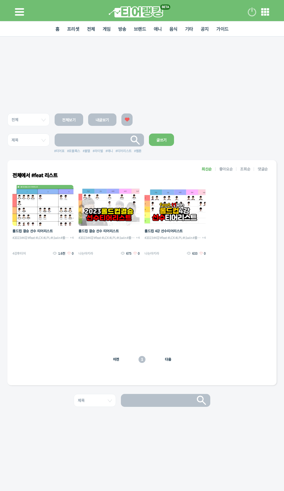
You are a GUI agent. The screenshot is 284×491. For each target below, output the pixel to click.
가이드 (222, 29)
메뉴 (265, 12)
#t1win (55, 237)
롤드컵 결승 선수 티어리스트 (32, 230)
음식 (173, 29)
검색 (135, 140)
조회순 (245, 169)
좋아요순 (226, 169)
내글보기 (102, 119)
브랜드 (140, 29)
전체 (91, 29)
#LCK (39, 237)
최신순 (207, 169)
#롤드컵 (66, 237)
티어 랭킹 (136, 11)
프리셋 (73, 29)
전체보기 (69, 119)
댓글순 (263, 169)
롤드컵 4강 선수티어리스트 (163, 230)
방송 (122, 29)
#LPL (46, 237)
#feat (31, 237)
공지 (205, 29)
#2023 (16, 237)
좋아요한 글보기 (127, 119)
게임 (107, 29)
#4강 (24, 237)
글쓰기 (161, 139)
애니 (158, 29)
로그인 (252, 11)
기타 (189, 29)
